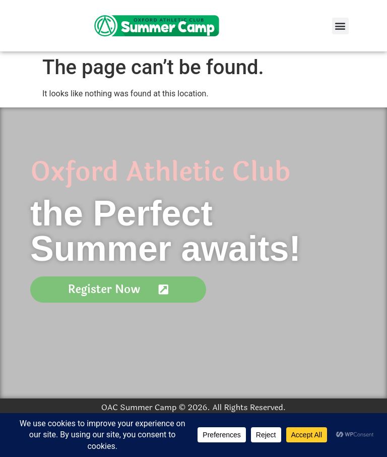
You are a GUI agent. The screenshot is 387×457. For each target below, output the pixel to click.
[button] (340, 26)
